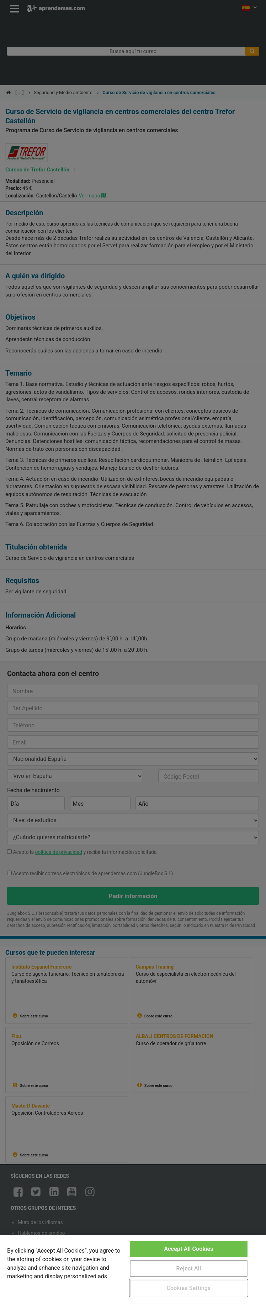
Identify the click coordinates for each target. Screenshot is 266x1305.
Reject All (188, 1268)
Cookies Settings (188, 1288)
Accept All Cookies (188, 1248)
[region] (133, 1270)
